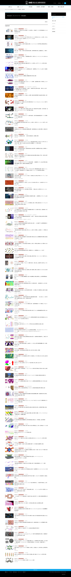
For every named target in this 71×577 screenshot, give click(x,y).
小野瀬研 (26, 120)
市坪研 (26, 67)
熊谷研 (26, 28)
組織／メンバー (20, 6)
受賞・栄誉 (54, 20)
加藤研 (26, 201)
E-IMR (26, 532)
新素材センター (27, 302)
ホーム (6, 9)
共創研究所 (34, 86)
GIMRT (20, 40)
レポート (53, 26)
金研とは (10, 6)
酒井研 (26, 42)
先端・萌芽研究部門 (28, 86)
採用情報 (53, 31)
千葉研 (26, 481)
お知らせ (53, 28)
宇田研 (26, 501)
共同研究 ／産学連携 (41, 6)
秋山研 (26, 235)
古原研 (26, 487)
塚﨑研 (26, 221)
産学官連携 (17, 91)
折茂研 (26, 268)
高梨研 (26, 254)
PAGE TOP (63, 574)
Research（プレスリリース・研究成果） (16, 9)
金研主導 (16, 33)
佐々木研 (26, 74)
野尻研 (29, 281)
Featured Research (21, 28)
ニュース (8, 9)
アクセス (54, 3)
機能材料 (25, 219)
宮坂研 (26, 61)
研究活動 (30, 6)
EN (62, 3)
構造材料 (21, 91)
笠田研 (26, 328)
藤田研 (26, 281)
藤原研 (26, 93)
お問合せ (59, 3)
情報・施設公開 (61, 6)
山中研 (26, 160)
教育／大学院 (50, 6)
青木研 (26, 526)
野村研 (26, 107)
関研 (25, 35)
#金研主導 (23, 9)
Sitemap (36, 569)
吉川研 (26, 174)
